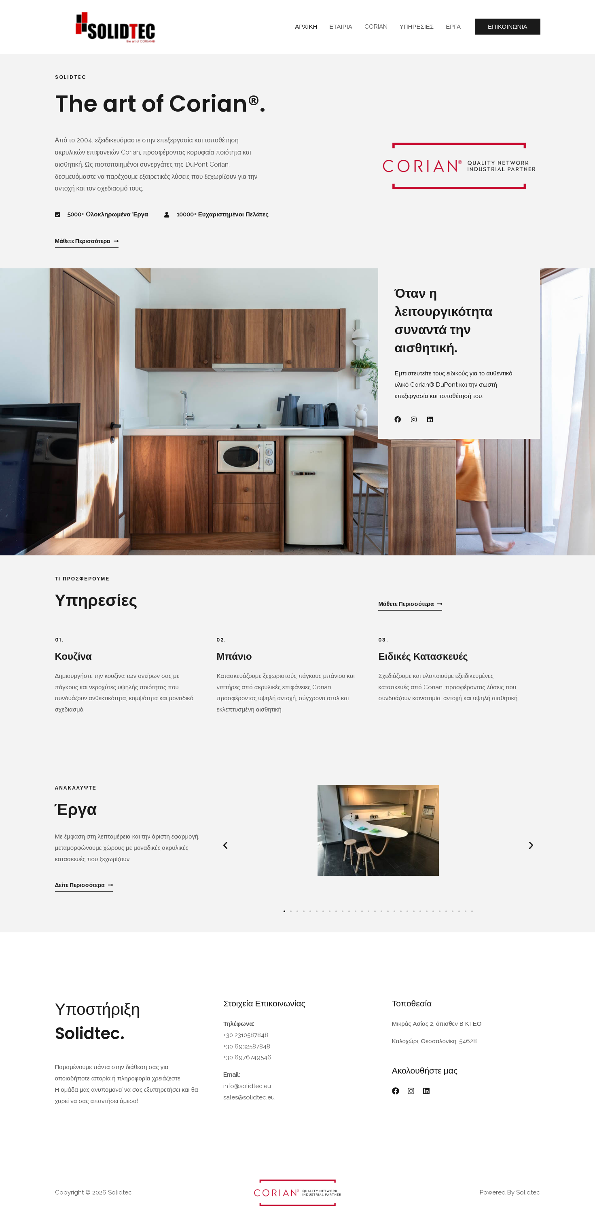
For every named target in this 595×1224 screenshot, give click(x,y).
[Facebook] (395, 1091)
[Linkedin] (426, 1091)
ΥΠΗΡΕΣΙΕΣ (417, 26)
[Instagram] (411, 1091)
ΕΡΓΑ (453, 26)
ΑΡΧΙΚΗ (306, 26)
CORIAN (375, 26)
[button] (225, 845)
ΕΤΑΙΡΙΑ (340, 26)
